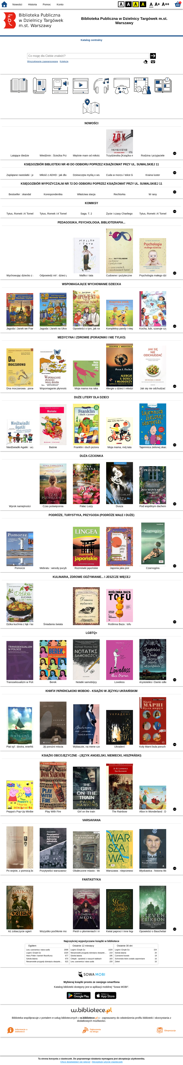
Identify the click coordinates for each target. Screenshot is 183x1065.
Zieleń (117, 962)
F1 (157, 4)
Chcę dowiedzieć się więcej (75, 1062)
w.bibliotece (89, 1017)
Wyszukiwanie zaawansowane (42, 61)
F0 (151, 4)
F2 (165, 4)
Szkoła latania (32, 959)
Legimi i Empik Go (33, 953)
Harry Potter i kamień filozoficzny (39, 956)
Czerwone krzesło (122, 956)
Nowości (17, 4)
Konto (60, 4)
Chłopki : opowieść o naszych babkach (86, 959)
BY (143, 4)
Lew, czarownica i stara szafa (38, 950)
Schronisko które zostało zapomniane (130, 959)
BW (128, 4)
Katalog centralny (91, 40)
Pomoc (47, 4)
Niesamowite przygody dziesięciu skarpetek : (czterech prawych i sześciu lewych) (58, 962)
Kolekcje (64, 61)
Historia (32, 4)
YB (135, 4)
